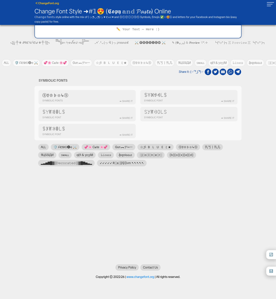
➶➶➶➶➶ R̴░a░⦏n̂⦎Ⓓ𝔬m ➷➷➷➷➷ (122, 163)
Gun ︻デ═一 (81, 63)
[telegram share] (238, 72)
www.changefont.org (140, 279)
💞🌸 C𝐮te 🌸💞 (55, 63)
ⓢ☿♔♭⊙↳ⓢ (141, 63)
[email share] (223, 72)
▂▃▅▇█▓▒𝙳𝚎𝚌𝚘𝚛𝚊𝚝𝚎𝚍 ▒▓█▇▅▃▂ (66, 163)
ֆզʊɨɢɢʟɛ (255, 63)
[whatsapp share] (230, 72)
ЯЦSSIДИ (184, 63)
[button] (269, 4)
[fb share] (208, 72)
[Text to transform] (138, 31)
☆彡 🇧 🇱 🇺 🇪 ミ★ (111, 63)
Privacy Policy (127, 269)
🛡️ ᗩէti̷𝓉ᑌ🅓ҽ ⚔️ (26, 63)
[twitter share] (215, 72)
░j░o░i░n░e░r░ (151, 155)
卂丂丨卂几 (164, 63)
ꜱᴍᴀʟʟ (201, 63)
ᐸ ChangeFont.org (47, 3)
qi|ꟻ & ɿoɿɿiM (218, 63)
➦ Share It (126, 101)
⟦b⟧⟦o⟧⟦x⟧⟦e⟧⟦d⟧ (181, 155)
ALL (6, 63)
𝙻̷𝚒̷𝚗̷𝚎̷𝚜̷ (237, 63)
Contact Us (150, 269)
